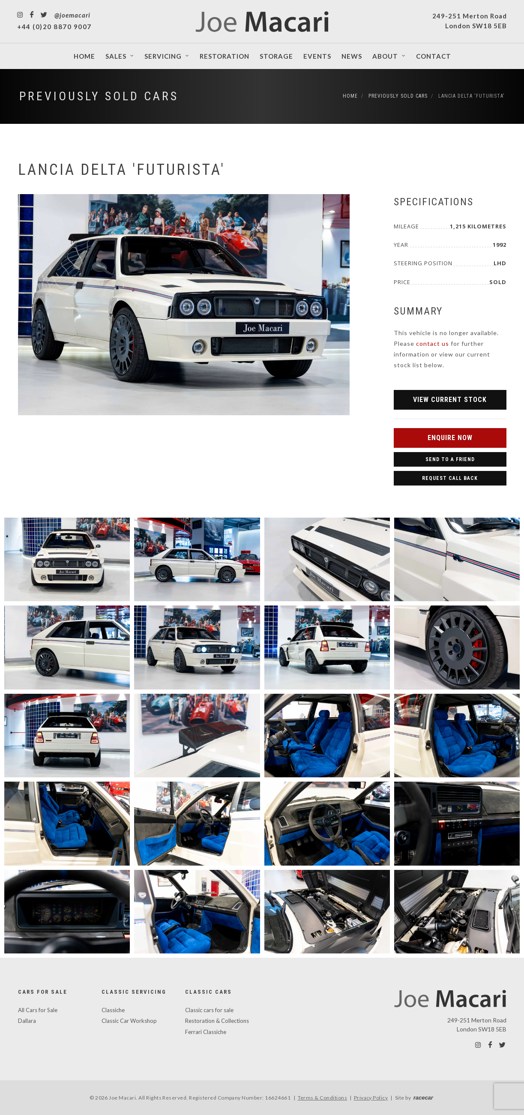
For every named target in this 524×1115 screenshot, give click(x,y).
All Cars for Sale (37, 1010)
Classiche (113, 1010)
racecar (423, 1097)
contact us (432, 343)
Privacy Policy (371, 1097)
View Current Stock (450, 400)
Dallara (27, 1020)
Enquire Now (450, 438)
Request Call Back (450, 478)
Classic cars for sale (209, 1010)
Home (350, 96)
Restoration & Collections (217, 1020)
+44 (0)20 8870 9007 (54, 26)
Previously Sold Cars (99, 96)
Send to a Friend (450, 459)
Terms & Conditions (322, 1097)
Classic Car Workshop (129, 1020)
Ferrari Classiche (205, 1031)
